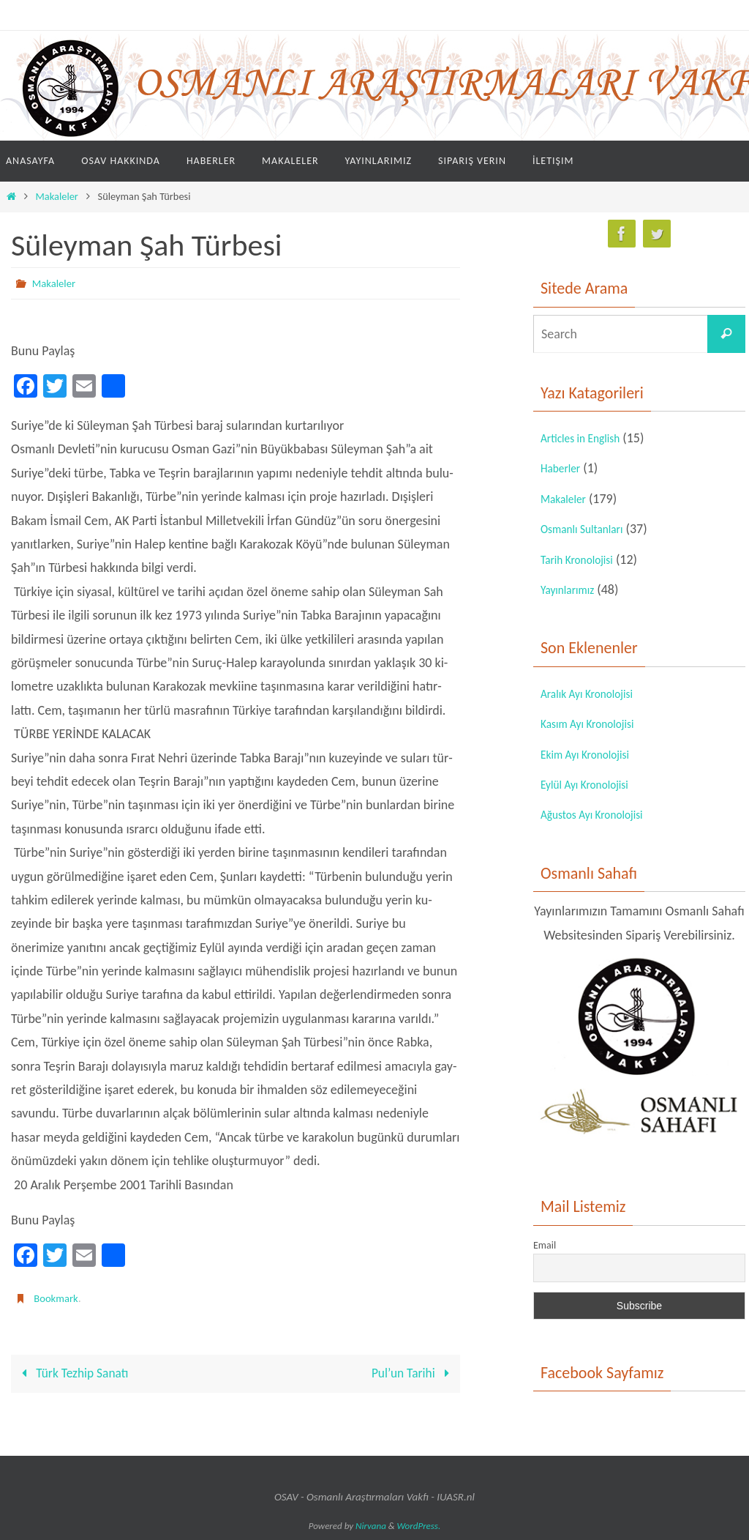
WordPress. (419, 1525)
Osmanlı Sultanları (589, 529)
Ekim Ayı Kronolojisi (593, 754)
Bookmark (58, 1298)
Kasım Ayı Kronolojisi (595, 723)
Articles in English (587, 438)
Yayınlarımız (572, 589)
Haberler (564, 468)
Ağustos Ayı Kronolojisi (601, 814)
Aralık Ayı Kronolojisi (595, 693)
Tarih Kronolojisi (583, 559)
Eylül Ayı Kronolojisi (592, 784)
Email (544, 1245)
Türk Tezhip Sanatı (73, 1374)
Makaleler (57, 196)
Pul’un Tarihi (412, 1374)
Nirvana (370, 1525)
